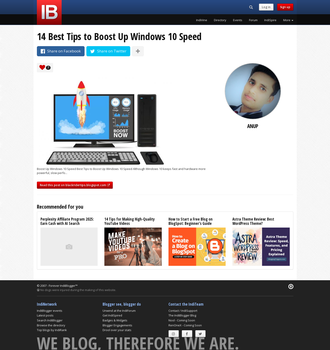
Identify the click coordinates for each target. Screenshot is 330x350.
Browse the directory (51, 325)
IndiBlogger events (49, 311)
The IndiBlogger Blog (182, 315)
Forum (253, 20)
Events (237, 20)
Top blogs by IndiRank (52, 330)
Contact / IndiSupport (182, 311)
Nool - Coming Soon (181, 320)
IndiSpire (270, 20)
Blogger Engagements (117, 325)
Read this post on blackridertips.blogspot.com (75, 185)
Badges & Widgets (115, 320)
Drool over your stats (117, 330)
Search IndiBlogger (50, 320)
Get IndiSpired (112, 315)
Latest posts (45, 315)
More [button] (288, 20)
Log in (266, 7)
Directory (220, 20)
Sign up (285, 7)
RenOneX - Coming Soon (185, 325)
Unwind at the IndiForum (119, 311)
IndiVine (201, 20)
